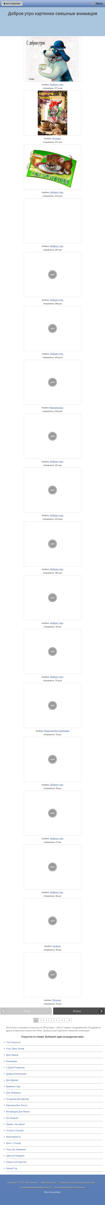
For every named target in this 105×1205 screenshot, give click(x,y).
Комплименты (13, 1137)
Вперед (77, 1011)
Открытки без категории (56, 731)
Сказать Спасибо (15, 1130)
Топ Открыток (13, 1042)
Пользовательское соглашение (70, 1187)
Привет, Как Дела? (15, 1124)
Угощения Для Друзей (17, 1099)
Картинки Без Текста (16, 1105)
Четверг (57, 946)
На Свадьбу (12, 1118)
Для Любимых (13, 1092)
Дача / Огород (13, 1143)
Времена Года (13, 1086)
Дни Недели (12, 1055)
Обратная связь (48, 1182)
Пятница (56, 138)
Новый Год (11, 1168)
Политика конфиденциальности (35, 1187)
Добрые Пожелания (16, 1074)
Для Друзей (12, 1080)
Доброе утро (56, 84)
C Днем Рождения (15, 1067)
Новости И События (16, 1162)
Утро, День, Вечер (15, 1048)
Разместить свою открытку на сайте (77, 1182)
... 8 (68, 1020)
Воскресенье (56, 407)
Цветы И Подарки (15, 1155)
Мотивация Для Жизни (18, 1111)
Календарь (11, 1061)
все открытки (12, 3)
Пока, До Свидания (16, 1149)
